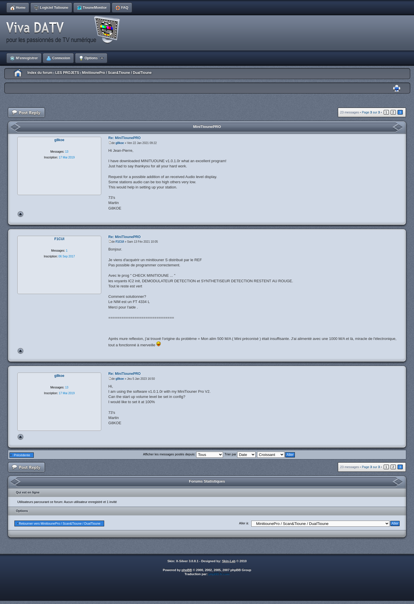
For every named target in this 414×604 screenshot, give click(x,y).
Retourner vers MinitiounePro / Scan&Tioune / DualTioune (59, 523)
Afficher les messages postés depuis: (183, 454)
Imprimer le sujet (396, 88)
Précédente (22, 455)
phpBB (186, 570)
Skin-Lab (228, 561)
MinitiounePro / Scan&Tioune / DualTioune (117, 73)
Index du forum (40, 73)
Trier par (240, 454)
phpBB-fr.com (219, 574)
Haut (20, 214)
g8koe (120, 143)
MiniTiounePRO (207, 126)
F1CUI (120, 241)
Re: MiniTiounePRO (124, 138)
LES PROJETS (67, 73)
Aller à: (244, 523)
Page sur (371, 112)
